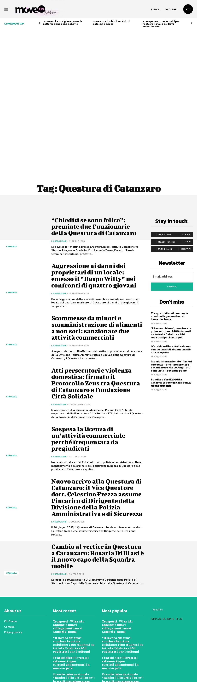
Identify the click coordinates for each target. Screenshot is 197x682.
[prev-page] (39, 23)
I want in (171, 233)
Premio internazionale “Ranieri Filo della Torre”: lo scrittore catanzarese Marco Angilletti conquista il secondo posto (171, 312)
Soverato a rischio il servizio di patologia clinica (111, 22)
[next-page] (191, 23)
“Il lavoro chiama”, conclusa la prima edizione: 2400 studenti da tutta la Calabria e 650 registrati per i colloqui (171, 279)
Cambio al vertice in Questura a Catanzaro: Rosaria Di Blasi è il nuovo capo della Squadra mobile (93, 522)
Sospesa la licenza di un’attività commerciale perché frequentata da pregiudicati (90, 391)
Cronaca (11, 193)
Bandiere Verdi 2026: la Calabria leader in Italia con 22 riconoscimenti (171, 329)
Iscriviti (186, 195)
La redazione (58, 188)
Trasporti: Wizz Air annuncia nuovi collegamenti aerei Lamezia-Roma (169, 263)
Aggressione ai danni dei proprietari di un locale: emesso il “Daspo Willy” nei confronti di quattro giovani (95, 222)
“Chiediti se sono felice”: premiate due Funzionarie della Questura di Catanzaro (95, 173)
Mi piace (186, 181)
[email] (172, 224)
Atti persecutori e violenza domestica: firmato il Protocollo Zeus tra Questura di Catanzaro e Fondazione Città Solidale (97, 336)
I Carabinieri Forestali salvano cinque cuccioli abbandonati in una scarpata (171, 296)
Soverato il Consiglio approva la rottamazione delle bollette (62, 22)
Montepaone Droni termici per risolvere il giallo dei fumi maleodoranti (160, 23)
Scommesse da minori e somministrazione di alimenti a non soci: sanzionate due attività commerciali (88, 277)
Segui (187, 188)
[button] (155, 9)
